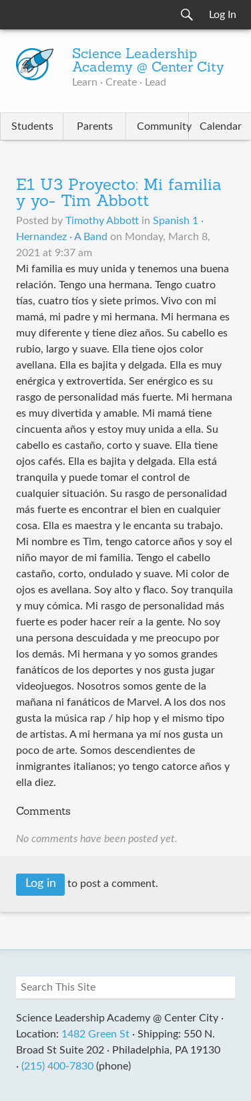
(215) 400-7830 (57, 1066)
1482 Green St (95, 1034)
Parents (95, 126)
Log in (40, 884)
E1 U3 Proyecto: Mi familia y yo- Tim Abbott (119, 194)
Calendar (221, 126)
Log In (222, 14)
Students (32, 126)
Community (162, 126)
